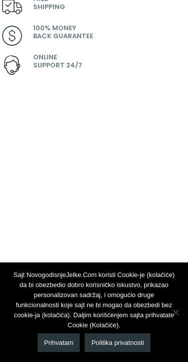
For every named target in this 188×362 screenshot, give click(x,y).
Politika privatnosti (117, 342)
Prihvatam (59, 342)
